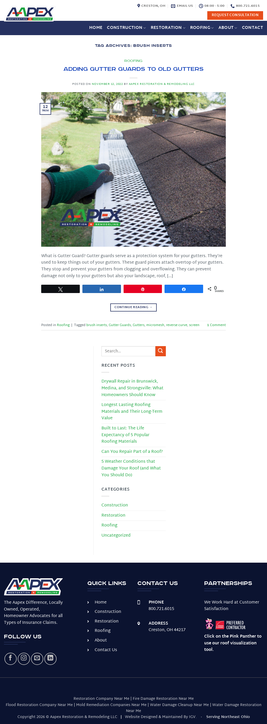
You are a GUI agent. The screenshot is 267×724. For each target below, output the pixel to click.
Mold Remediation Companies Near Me (111, 705)
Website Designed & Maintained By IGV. (161, 717)
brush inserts (96, 325)
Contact (252, 28)
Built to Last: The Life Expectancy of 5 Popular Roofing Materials (125, 435)
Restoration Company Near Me (101, 698)
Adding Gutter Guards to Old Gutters (133, 69)
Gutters (138, 325)
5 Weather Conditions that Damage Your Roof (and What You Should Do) (131, 468)
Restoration (168, 28)
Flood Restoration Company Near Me (39, 705)
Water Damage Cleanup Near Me (179, 705)
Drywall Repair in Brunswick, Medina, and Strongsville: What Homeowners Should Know (132, 388)
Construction (126, 28)
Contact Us (106, 650)
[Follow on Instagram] (24, 659)
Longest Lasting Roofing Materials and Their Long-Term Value (131, 411)
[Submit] (160, 351)
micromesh (155, 325)
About (228, 28)
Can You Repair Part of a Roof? (132, 452)
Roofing (202, 28)
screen (194, 325)
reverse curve (176, 325)
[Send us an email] (37, 659)
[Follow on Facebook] (10, 659)
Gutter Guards (120, 325)
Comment (216, 325)
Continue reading (133, 307)
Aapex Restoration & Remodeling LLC (162, 84)
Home (95, 28)
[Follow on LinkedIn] (50, 659)
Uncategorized (116, 535)
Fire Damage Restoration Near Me (163, 698)
